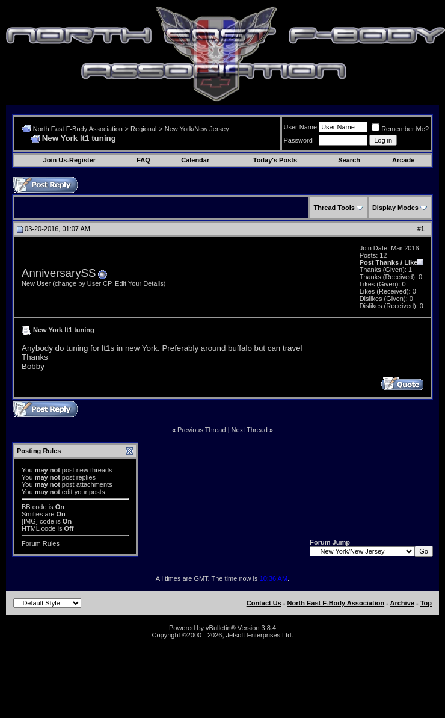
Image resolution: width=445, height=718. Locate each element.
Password (298, 140)
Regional (143, 128)
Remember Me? (400, 128)
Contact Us (264, 603)
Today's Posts (275, 160)
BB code (34, 506)
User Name (301, 127)
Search (349, 160)
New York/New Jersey (197, 128)
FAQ (143, 160)
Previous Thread (201, 429)
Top (426, 603)
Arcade (403, 160)
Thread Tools (334, 207)
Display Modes (395, 207)
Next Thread (250, 429)
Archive (402, 603)
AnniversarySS (59, 273)
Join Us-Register (69, 160)
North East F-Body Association (78, 128)
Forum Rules (41, 543)
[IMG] (30, 521)
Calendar (195, 160)
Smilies (32, 514)
